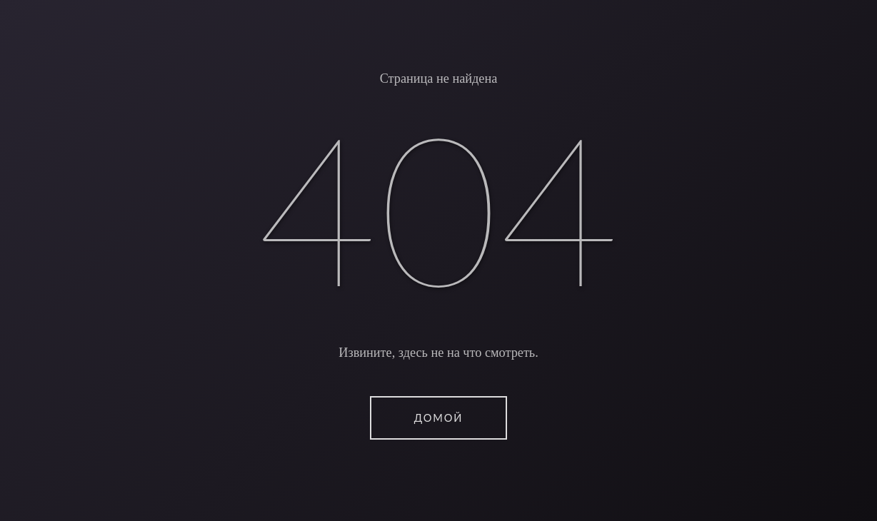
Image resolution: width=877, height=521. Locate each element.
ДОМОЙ (438, 418)
